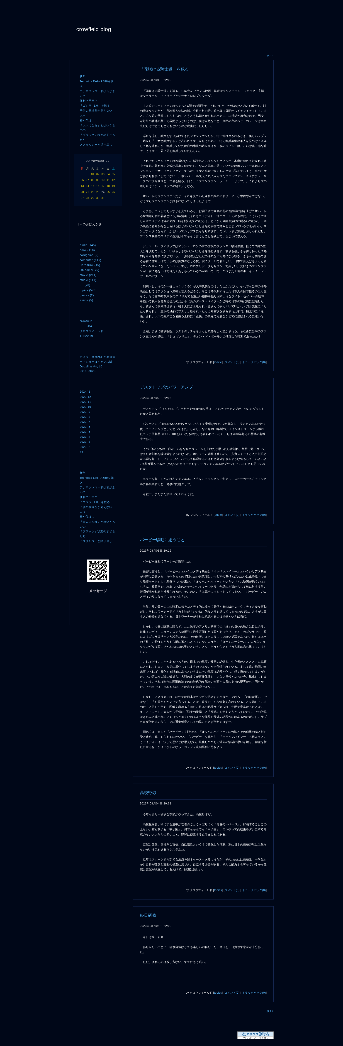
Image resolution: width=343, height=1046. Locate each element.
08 (92, 180)
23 (97, 192)
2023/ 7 (85, 421)
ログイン (88, 616)
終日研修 (148, 915)
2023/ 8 (85, 416)
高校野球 (148, 792)
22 (92, 192)
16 (97, 186)
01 (92, 174)
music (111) (88, 280)
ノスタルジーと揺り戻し (96, 144)
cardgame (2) (89, 255)
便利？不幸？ (88, 100)
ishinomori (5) (90, 270)
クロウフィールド (91, 331)
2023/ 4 (85, 436)
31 (103, 198)
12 (113, 180)
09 (97, 180)
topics (218, 767)
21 (87, 192)
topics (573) (88, 290)
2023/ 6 (85, 426)
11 (108, 180)
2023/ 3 (85, 441)
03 (103, 174)
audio (218, 514)
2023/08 (97, 161)
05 (113, 174)
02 (97, 174)
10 (103, 180)
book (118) (87, 250)
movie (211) (88, 275)
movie (218, 362)
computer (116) (90, 260)
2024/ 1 (85, 391)
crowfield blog (93, 29)
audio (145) (88, 245)
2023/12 (85, 396)
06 (82, 180)
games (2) (87, 295)
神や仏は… (87, 120)
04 (108, 174)
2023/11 (85, 401)
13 (82, 186)
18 (108, 186)
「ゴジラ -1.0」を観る (95, 105)
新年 (83, 76)
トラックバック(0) (254, 362)
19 (113, 186)
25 (108, 192)
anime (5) (86, 300)
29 (92, 198)
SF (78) (85, 285)
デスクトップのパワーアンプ (166, 387)
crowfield (86, 321)
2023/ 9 (85, 411)
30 (97, 198)
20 (82, 192)
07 (87, 180)
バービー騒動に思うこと (162, 540)
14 (87, 186)
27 (82, 198)
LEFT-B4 (86, 326)
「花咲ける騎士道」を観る (164, 69)
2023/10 (85, 406)
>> (108, 161)
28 (87, 198)
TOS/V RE (87, 336)
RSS (87, 607)
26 (113, 192)
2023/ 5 (85, 431)
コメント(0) (231, 362)
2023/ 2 (85, 447)
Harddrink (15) (90, 265)
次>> (270, 55)
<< (88, 161)
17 (103, 186)
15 (92, 186)
